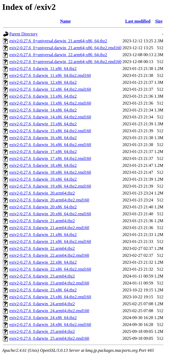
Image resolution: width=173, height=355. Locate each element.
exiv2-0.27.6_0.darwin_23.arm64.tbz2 (42, 276)
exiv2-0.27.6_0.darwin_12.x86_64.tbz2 (43, 82)
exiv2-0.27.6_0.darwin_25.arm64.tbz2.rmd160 (49, 338)
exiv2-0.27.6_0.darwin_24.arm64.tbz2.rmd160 (49, 310)
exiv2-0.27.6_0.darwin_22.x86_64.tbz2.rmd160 (50, 269)
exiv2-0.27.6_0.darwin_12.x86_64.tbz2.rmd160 (50, 89)
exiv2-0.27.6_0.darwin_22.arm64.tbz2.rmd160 (49, 255)
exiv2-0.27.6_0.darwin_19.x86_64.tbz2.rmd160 (50, 186)
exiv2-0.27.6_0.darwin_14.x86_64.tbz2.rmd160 (50, 117)
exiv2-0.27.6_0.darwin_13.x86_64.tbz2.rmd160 (50, 103)
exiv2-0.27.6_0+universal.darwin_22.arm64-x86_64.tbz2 (58, 54)
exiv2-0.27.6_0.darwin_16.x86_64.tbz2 (43, 137)
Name (65, 21)
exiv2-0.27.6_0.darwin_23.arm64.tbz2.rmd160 (49, 283)
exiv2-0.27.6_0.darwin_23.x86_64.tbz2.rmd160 (50, 297)
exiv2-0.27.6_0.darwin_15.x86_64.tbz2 (43, 124)
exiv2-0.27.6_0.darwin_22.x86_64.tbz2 (43, 262)
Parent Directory (23, 34)
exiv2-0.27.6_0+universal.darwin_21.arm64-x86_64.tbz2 (58, 41)
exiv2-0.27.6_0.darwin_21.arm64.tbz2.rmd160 (49, 227)
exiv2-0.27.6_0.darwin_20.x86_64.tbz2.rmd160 (50, 214)
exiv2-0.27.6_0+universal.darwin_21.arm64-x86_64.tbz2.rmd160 (65, 48)
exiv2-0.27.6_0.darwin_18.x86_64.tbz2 (43, 165)
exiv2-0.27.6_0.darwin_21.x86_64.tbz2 (43, 234)
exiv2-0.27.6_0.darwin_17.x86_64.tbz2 (43, 151)
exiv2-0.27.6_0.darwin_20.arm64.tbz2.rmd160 (49, 200)
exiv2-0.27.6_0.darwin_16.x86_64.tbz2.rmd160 (50, 144)
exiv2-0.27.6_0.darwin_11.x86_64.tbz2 (43, 68)
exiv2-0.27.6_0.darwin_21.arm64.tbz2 (42, 220)
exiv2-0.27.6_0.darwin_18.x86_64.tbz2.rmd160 (50, 172)
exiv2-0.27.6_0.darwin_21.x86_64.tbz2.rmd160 (50, 241)
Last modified (138, 21)
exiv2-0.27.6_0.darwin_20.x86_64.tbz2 (43, 207)
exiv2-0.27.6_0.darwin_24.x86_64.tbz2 (43, 317)
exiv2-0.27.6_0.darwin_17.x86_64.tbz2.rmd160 (50, 158)
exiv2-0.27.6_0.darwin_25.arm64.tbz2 (42, 331)
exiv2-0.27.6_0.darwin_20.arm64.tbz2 (42, 193)
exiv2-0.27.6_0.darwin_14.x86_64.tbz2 (43, 110)
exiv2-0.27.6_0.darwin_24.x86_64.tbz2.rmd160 (50, 324)
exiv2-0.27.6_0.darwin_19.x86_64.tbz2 (43, 179)
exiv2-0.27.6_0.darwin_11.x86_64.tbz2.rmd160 (50, 75)
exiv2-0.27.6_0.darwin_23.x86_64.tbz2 (43, 290)
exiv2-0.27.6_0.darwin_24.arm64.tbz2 (42, 304)
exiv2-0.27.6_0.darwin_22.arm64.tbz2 (42, 248)
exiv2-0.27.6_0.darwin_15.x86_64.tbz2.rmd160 (50, 131)
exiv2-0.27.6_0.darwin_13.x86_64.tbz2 (43, 96)
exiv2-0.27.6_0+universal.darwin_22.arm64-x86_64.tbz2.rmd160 (65, 61)
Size (159, 21)
